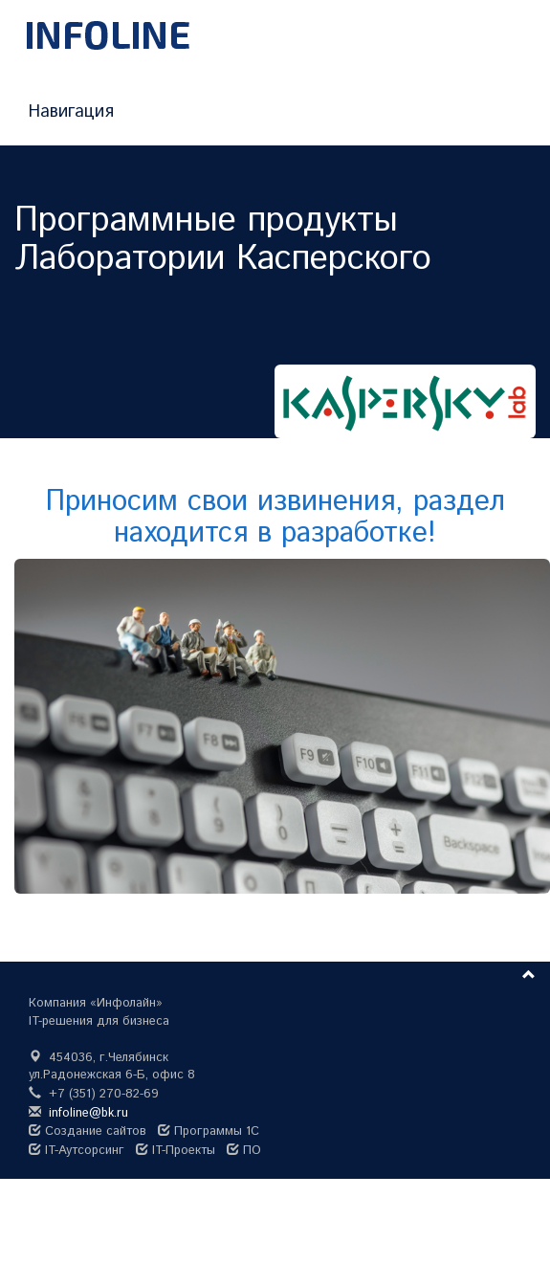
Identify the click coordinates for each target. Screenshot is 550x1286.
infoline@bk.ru (88, 1113)
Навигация (71, 112)
